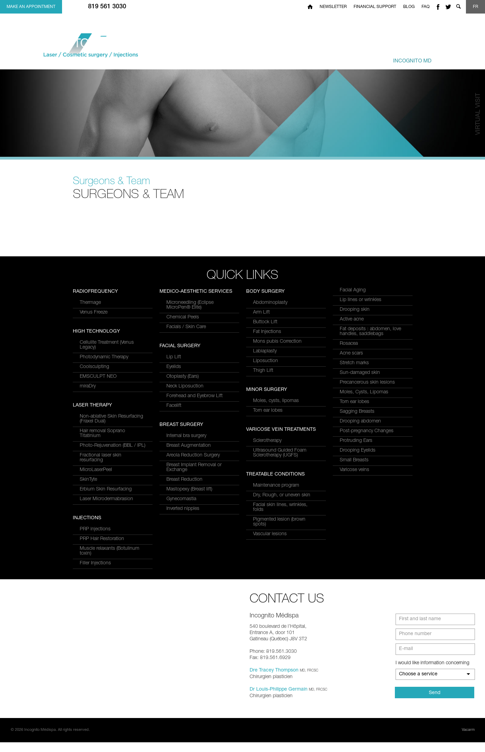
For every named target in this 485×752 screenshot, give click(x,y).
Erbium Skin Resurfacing (106, 375)
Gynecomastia (181, 563)
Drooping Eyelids (357, 450)
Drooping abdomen (360, 421)
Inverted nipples (182, 573)
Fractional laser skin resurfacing (100, 344)
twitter (448, 7)
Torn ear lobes (268, 410)
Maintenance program (276, 485)
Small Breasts (354, 460)
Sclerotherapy (267, 440)
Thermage (90, 415)
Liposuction (265, 361)
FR (475, 7)
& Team (346, 57)
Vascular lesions (270, 534)
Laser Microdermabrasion (106, 385)
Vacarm (468, 740)
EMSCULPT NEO (98, 489)
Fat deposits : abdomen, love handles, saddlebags (370, 331)
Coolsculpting (94, 479)
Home (310, 7)
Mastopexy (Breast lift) (189, 553)
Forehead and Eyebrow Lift (194, 460)
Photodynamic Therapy (104, 470)
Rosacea (349, 343)
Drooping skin (355, 309)
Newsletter (333, 7)
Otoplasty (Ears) (182, 440)
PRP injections (181, 302)
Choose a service (418, 684)
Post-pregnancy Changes (366, 431)
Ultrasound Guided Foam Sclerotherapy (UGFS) (279, 453)
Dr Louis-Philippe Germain (279, 699)
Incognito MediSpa (96, 49)
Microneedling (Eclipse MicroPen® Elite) (190, 369)
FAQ (426, 7)
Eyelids (173, 431)
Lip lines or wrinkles (360, 300)
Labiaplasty (265, 351)
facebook (438, 7)
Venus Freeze (93, 425)
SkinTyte (88, 366)
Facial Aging (353, 290)
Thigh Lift (263, 370)
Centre (401, 57)
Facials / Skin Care (186, 391)
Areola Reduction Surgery (193, 519)
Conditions (253, 57)
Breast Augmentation (188, 509)
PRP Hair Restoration (188, 312)
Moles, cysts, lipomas (276, 401)
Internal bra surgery (186, 500)
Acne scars (351, 353)
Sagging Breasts (357, 411)
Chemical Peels (182, 381)
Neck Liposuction (184, 450)
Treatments (303, 57)
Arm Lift (261, 312)
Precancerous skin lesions (367, 382)
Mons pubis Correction (277, 341)
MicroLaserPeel (96, 356)
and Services (208, 57)
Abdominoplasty (270, 302)
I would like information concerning (432, 672)
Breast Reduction (184, 543)
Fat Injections (267, 332)
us (459, 57)
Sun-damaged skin (360, 372)
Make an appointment (31, 7)
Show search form (458, 7)
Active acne (352, 319)
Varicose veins (354, 470)
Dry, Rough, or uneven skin (281, 495)
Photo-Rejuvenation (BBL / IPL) (112, 332)
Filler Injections (182, 336)
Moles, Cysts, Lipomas (364, 392)
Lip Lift (173, 421)
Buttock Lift (265, 322)
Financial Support (375, 7)
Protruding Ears (356, 440)
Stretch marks (354, 363)
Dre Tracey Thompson (274, 680)
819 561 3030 (107, 7)
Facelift (173, 470)
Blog (409, 7)
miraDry (88, 499)
